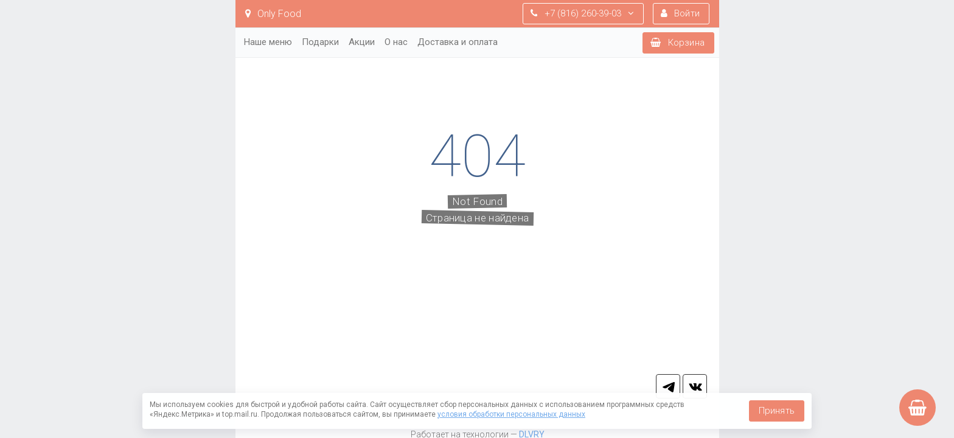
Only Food (273, 13)
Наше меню (268, 41)
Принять (777, 410)
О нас (396, 41)
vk (695, 386)
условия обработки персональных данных (511, 414)
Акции (362, 41)
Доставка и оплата (457, 41)
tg (668, 386)
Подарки (320, 41)
